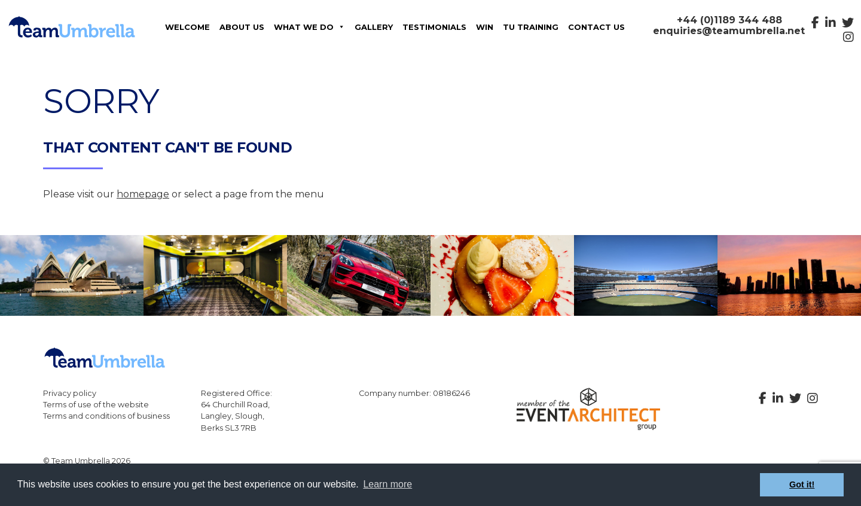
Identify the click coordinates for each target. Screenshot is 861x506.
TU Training (530, 27)
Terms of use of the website (96, 404)
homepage (143, 194)
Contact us (596, 27)
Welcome (187, 27)
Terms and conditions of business (106, 415)
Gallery (374, 27)
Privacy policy (69, 393)
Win (484, 27)
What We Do (309, 27)
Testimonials (434, 27)
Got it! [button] (801, 484)
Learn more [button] (387, 484)
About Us (241, 27)
